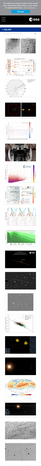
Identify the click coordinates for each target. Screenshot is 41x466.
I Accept (20, 11)
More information (30, 8)
